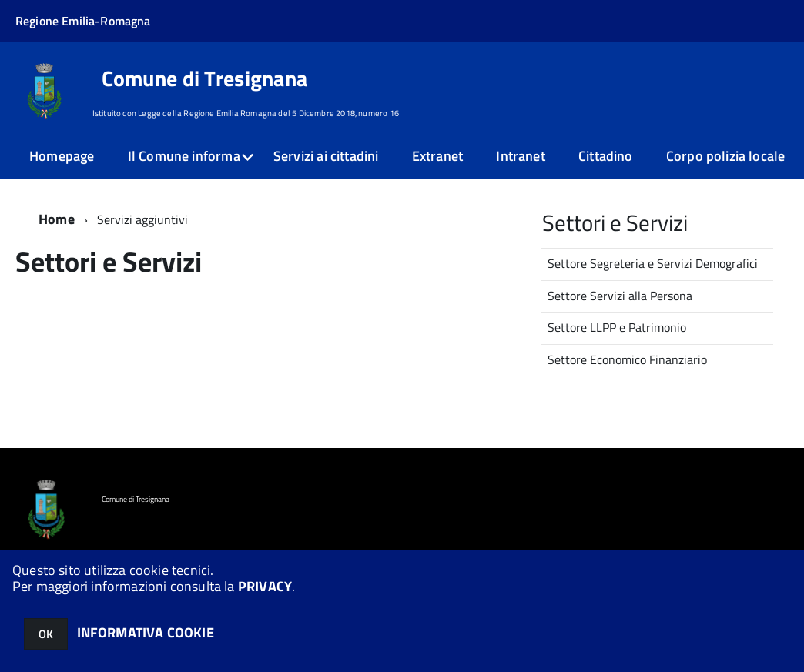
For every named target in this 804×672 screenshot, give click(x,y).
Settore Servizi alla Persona (620, 295)
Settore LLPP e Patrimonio (617, 327)
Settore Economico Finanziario (627, 359)
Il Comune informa (184, 155)
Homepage (61, 155)
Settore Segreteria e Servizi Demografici (653, 263)
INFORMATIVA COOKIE (145, 632)
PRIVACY (265, 586)
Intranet (520, 155)
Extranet (437, 155)
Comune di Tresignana (205, 78)
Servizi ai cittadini (326, 155)
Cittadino (605, 155)
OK (46, 634)
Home (57, 219)
